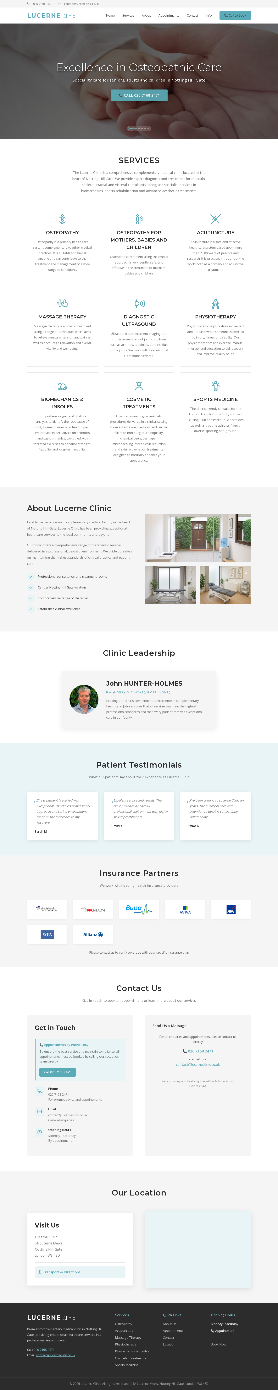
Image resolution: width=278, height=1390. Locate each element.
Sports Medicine (126, 1365)
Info (209, 15)
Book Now (218, 1344)
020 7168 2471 (39, 4)
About (146, 15)
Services (128, 15)
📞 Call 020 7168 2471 (139, 97)
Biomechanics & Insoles (132, 1351)
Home (110, 15)
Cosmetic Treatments (130, 1358)
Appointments (168, 15)
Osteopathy (123, 1324)
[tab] (131, 128)
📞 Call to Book (235, 15)
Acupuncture (124, 1331)
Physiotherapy (125, 1344)
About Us (169, 1324)
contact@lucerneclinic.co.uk (78, 4)
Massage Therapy (128, 1337)
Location (169, 1344)
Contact (192, 15)
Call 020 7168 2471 (57, 1074)
